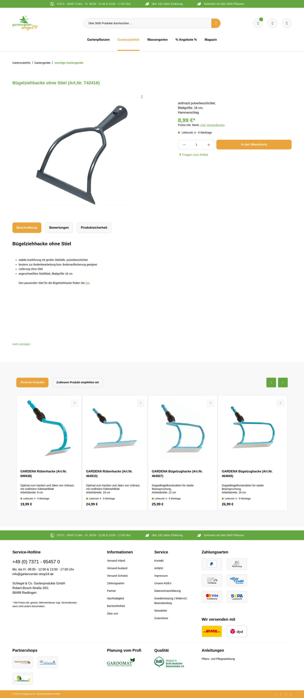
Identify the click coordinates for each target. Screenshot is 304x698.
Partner (111, 590)
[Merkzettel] (258, 23)
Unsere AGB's (162, 583)
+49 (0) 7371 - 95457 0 (36, 561)
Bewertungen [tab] (59, 227)
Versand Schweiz (117, 575)
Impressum (161, 575)
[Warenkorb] (272, 23)
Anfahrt (158, 568)
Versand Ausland (117, 568)
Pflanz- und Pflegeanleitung (218, 658)
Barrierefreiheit (116, 606)
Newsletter (160, 610)
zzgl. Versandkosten (212, 125)
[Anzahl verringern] (184, 144)
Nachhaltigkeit (115, 598)
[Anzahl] (196, 144)
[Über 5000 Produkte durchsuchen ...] (147, 23)
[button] (21, 344)
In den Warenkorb (254, 144)
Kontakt (158, 560)
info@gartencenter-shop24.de (33, 574)
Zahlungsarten (115, 583)
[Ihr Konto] (287, 23)
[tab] (26, 227)
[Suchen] (216, 23)
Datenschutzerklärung (167, 590)
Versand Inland (116, 560)
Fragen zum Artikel (193, 155)
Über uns (112, 613)
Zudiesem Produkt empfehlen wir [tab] (77, 382)
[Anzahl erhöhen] (209, 144)
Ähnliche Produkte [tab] (32, 382)
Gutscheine (161, 618)
